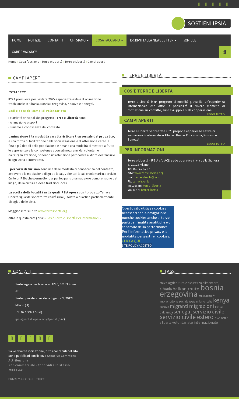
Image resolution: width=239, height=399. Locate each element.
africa (164, 283)
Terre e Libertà (52, 61)
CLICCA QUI (131, 240)
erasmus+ (207, 295)
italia (209, 301)
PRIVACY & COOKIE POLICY (26, 379)
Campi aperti (138, 120)
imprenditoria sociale (174, 301)
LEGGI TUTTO (216, 114)
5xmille (189, 40)
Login (227, 4)
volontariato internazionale (195, 322)
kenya (221, 300)
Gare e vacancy (24, 52)
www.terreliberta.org (52, 211)
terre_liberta (152, 185)
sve (218, 318)
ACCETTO (145, 245)
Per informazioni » (88, 218)
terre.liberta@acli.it (148, 177)
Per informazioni (144, 149)
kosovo (165, 307)
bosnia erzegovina (192, 290)
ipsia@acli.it (23, 319)
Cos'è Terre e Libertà (148, 91)
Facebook (199, 4)
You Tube (213, 4)
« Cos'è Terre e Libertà (60, 218)
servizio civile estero (187, 317)
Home (16, 40)
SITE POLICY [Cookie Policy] (130, 245)
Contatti (55, 40)
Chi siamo (79, 40)
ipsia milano (197, 301)
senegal (183, 311)
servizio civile (208, 311)
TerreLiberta (149, 190)
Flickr (220, 4)
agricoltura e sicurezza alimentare (193, 283)
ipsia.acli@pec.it (46, 319)
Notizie (34, 40)
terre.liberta (141, 181)
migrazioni (202, 306)
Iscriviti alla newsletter (153, 40)
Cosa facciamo (109, 40)
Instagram (206, 4)
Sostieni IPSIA (207, 23)
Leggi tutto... (226, 194)
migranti (179, 306)
